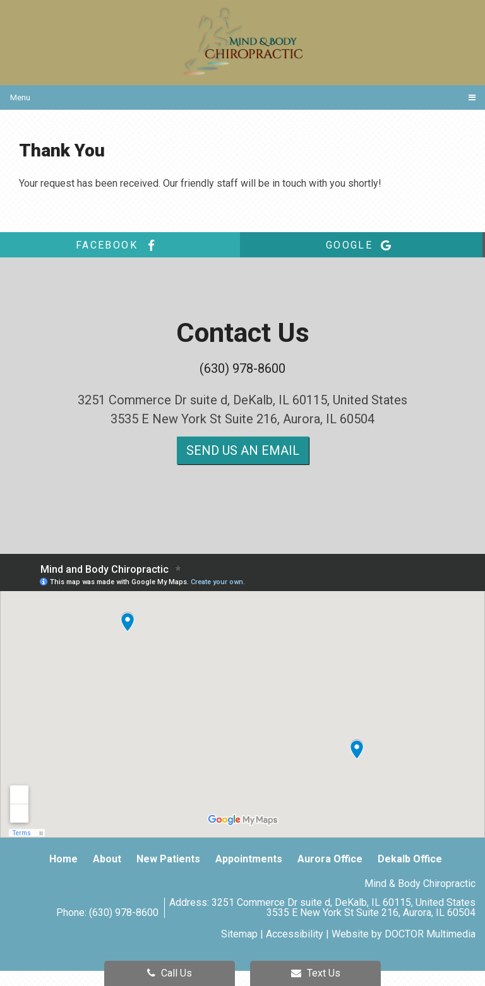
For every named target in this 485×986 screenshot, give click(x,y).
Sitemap (239, 934)
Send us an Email (242, 450)
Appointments (248, 859)
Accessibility (294, 934)
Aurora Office (329, 859)
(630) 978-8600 (242, 368)
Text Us (315, 973)
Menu (20, 97)
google (361, 245)
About (107, 859)
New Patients (168, 859)
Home (63, 859)
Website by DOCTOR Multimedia (404, 934)
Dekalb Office (410, 859)
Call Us (169, 973)
